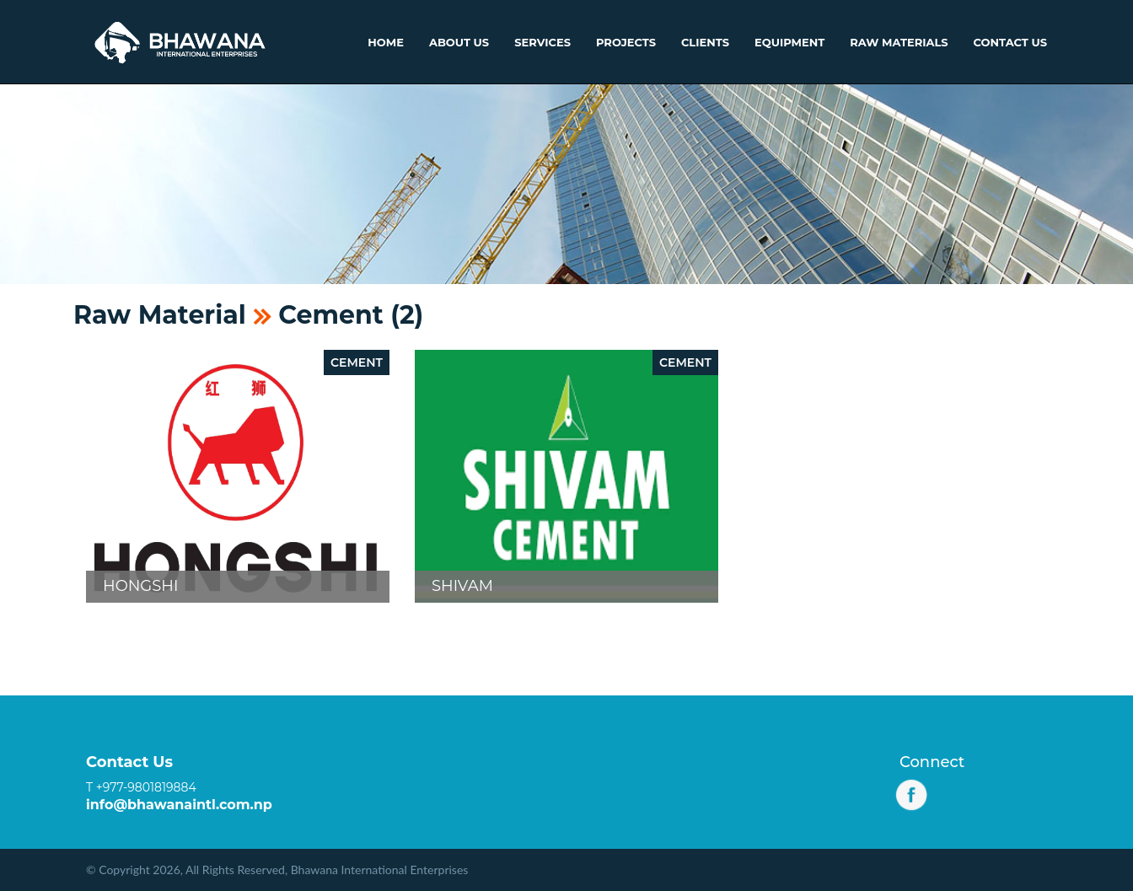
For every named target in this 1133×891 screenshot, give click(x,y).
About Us (459, 42)
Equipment (789, 42)
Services (542, 42)
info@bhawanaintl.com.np (179, 805)
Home (386, 42)
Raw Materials (899, 42)
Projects (626, 42)
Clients (705, 42)
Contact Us (1010, 42)
